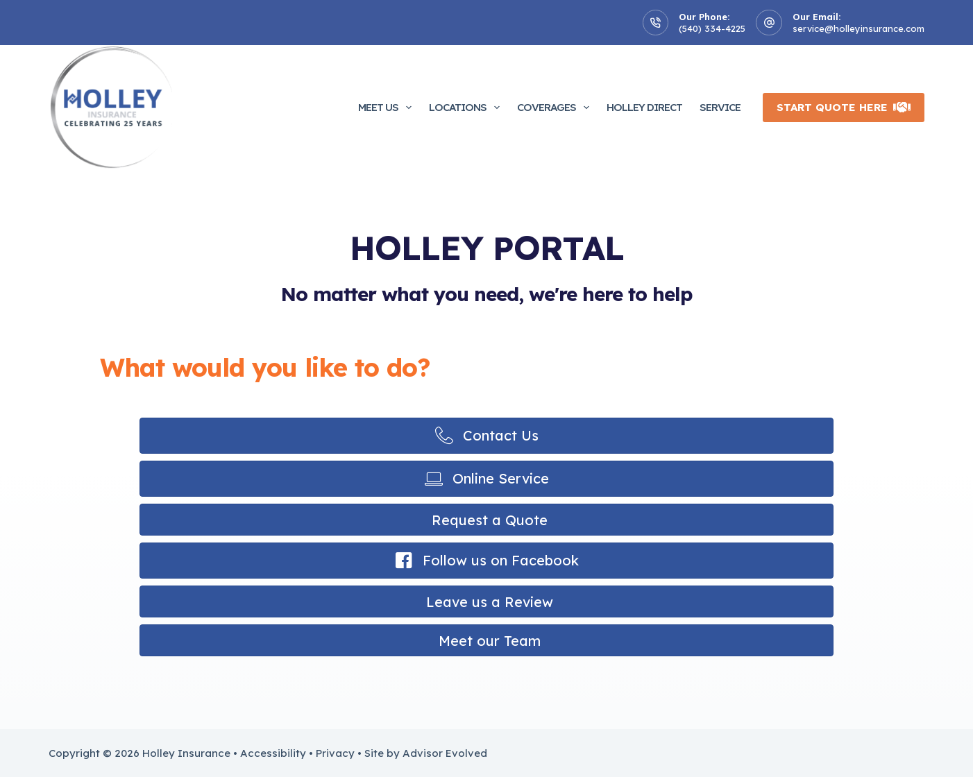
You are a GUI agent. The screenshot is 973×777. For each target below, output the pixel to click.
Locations (467, 107)
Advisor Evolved (445, 753)
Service (720, 107)
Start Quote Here (844, 107)
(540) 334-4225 (712, 28)
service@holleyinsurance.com (858, 28)
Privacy (335, 753)
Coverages (556, 107)
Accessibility (273, 753)
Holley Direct (644, 107)
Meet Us (387, 107)
